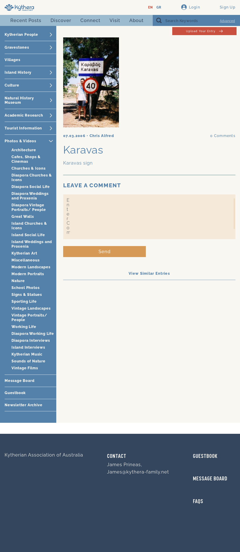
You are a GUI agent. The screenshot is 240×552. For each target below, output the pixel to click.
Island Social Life (28, 235)
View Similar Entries (149, 273)
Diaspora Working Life (32, 333)
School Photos (25, 288)
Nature (18, 281)
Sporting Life (24, 301)
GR (158, 7)
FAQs (198, 501)
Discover (61, 20)
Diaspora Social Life (30, 187)
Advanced (227, 21)
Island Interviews (28, 347)
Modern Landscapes (31, 267)
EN (150, 7)
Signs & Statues (26, 294)
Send (105, 251)
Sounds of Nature (28, 361)
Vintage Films (24, 368)
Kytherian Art (24, 253)
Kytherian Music (26, 354)
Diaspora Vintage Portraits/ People (28, 207)
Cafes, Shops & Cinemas (26, 159)
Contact (116, 456)
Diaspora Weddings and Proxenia (30, 195)
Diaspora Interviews (30, 340)
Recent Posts (25, 20)
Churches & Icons (28, 168)
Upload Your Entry (204, 31)
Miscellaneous (25, 260)
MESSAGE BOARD (210, 479)
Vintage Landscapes (31, 308)
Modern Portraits (27, 274)
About (136, 20)
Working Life (23, 327)
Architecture (23, 150)
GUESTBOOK (205, 456)
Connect (90, 20)
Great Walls (22, 216)
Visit (115, 20)
